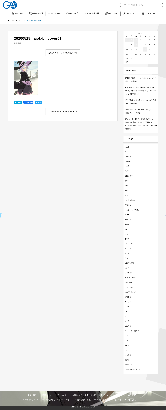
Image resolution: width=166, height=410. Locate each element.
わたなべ (128, 147)
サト (126, 316)
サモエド (128, 156)
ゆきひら (128, 195)
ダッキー (128, 321)
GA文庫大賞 (94, 13)
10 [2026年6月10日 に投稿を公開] (136, 44)
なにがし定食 (129, 263)
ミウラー (128, 219)
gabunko (128, 161)
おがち (127, 185)
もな (126, 350)
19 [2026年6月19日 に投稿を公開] (145, 49)
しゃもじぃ (129, 273)
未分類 (127, 360)
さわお (127, 239)
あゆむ (127, 190)
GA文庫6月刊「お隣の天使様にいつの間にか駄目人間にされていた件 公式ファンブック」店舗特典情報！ (140, 91)
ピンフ (127, 340)
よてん (127, 253)
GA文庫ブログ (75, 13)
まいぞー (128, 345)
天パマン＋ (129, 171)
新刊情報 (19, 13)
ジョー (127, 234)
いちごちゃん (129, 244)
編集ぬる (128, 224)
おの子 (127, 166)
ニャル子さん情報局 (132, 331)
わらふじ (128, 355)
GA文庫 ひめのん (131, 277)
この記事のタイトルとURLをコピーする (62, 53)
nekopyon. (128, 282)
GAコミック (131, 13)
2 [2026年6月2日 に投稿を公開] (131, 39)
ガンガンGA (150, 13)
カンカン (128, 268)
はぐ (126, 335)
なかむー (128, 229)
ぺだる (127, 214)
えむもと (128, 297)
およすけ (128, 248)
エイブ (127, 152)
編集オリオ (129, 176)
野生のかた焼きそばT (132, 369)
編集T (127, 181)
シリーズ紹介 (56, 13)
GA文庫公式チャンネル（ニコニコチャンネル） (92, 400)
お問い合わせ (131, 400)
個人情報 (118, 400)
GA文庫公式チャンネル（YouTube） (56, 400)
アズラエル (129, 287)
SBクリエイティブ (31, 400)
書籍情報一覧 (37, 13)
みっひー (128, 258)
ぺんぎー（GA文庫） (132, 210)
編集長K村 (128, 365)
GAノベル (112, 13)
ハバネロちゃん (130, 200)
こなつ (127, 311)
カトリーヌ (129, 302)
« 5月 (126, 62)
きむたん (128, 205)
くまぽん (128, 306)
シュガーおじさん (131, 292)
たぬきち (128, 326)
